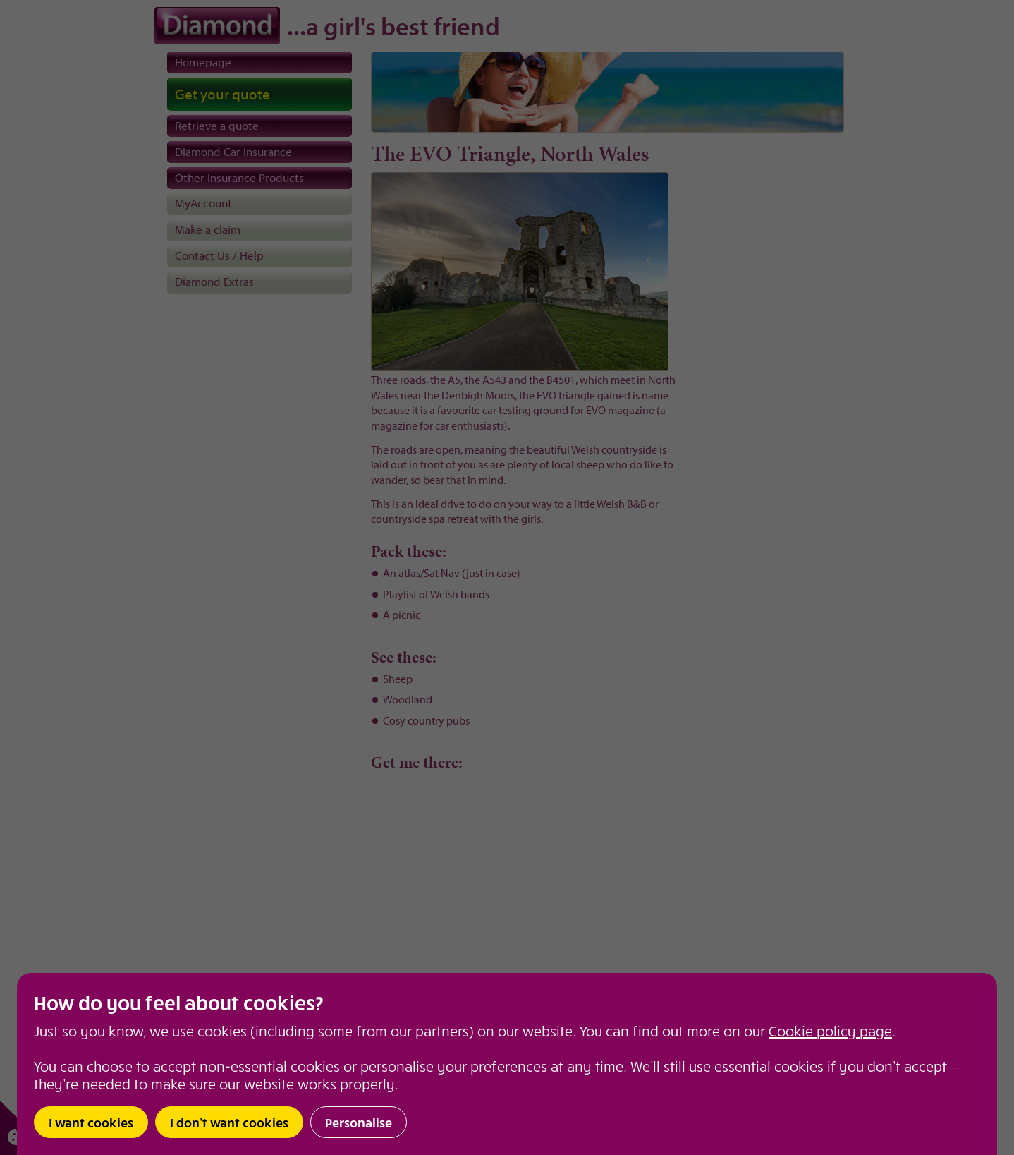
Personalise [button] (358, 1122)
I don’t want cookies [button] (229, 1122)
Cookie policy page (830, 1030)
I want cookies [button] (91, 1122)
